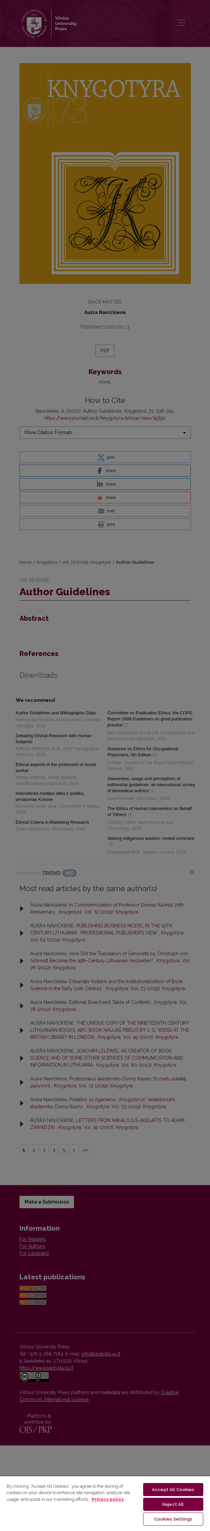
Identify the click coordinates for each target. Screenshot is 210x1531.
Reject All (173, 1504)
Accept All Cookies (173, 1489)
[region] (105, 1503)
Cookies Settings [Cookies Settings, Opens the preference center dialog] (173, 1519)
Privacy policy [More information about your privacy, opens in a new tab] (108, 1499)
